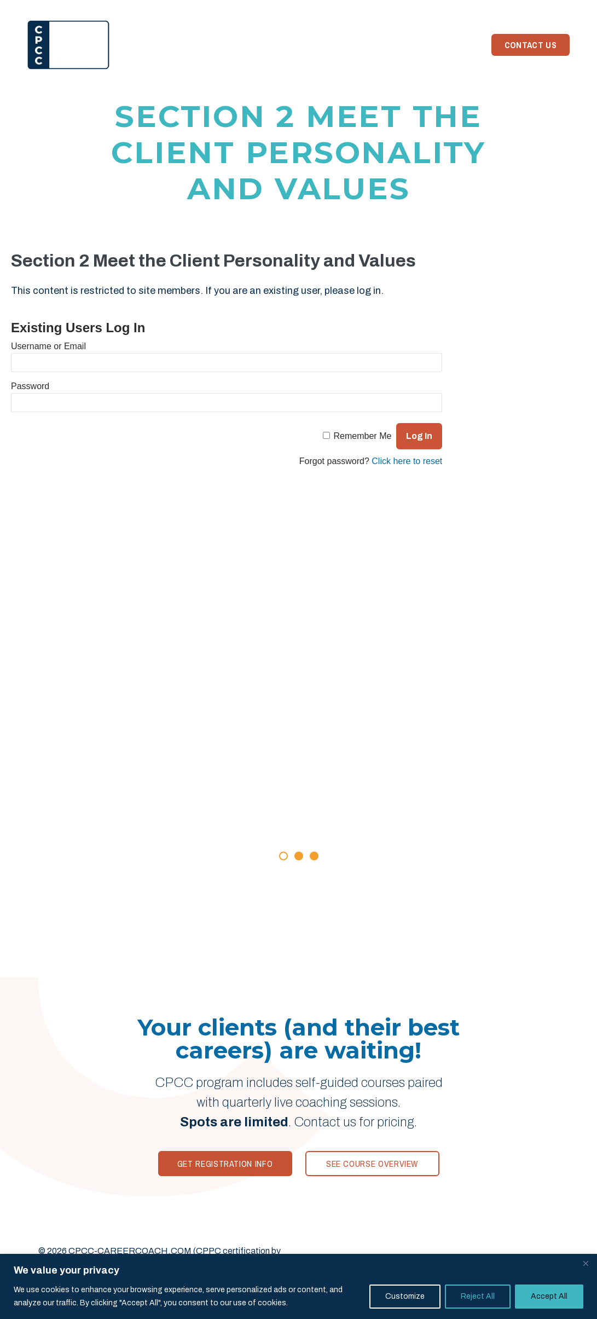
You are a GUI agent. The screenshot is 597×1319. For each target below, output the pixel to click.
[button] (283, 856)
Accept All (549, 1296)
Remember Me (363, 436)
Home (170, 45)
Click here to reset (407, 461)
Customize (405, 1296)
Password (30, 386)
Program (215, 45)
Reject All (478, 1296)
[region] (298, 1286)
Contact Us (531, 45)
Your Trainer (325, 45)
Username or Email (48, 346)
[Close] (585, 1263)
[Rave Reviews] (299, 764)
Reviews (265, 45)
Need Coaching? (438, 45)
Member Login (537, 8)
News (379, 45)
